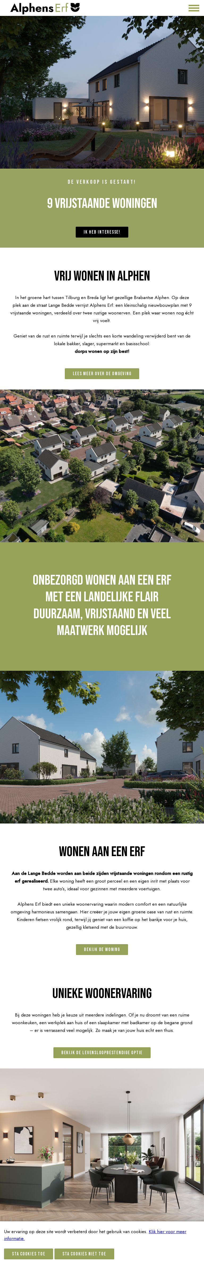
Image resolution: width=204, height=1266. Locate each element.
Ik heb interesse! (102, 232)
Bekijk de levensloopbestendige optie (102, 1052)
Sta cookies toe (28, 1254)
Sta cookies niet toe (84, 1254)
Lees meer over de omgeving (102, 373)
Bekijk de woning (102, 949)
